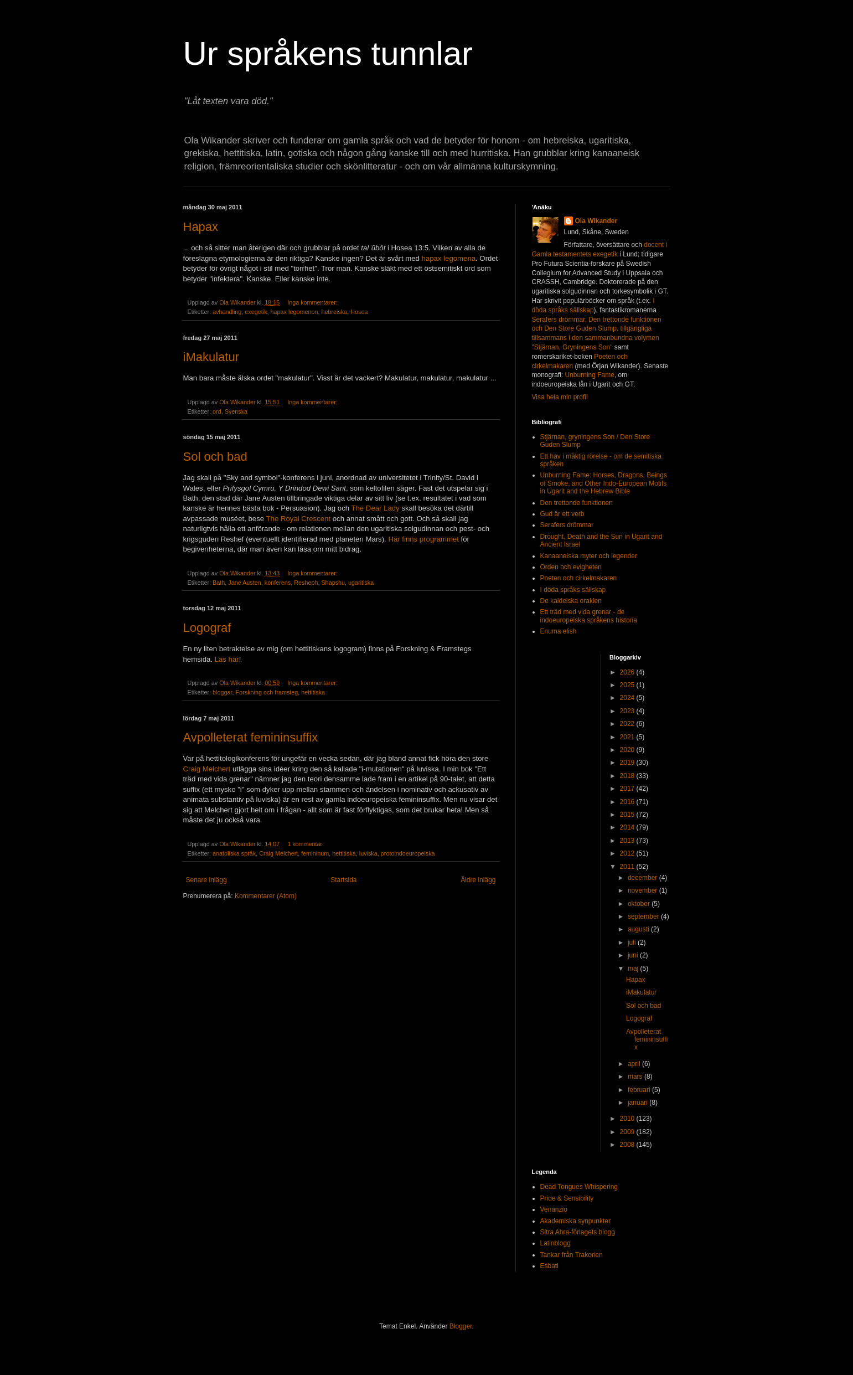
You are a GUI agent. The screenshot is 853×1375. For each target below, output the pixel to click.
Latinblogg (555, 1243)
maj (634, 968)
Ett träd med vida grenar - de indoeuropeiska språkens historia (588, 616)
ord (217, 411)
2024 (628, 698)
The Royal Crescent (298, 518)
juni (634, 955)
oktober (640, 904)
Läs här (227, 659)
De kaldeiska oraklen (571, 601)
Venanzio (553, 1209)
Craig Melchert (207, 769)
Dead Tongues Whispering (579, 1187)
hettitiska (313, 692)
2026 (628, 672)
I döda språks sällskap (573, 590)
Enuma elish (558, 631)
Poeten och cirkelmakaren (578, 578)
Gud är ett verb (562, 514)
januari (638, 1102)
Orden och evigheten (571, 567)
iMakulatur (211, 357)
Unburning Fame (589, 375)
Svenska (236, 411)
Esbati (549, 1266)
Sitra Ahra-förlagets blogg (577, 1232)
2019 (628, 762)
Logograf (207, 628)
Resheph (306, 582)
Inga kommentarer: (313, 302)
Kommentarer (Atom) (266, 896)
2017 (628, 788)
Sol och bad (215, 457)
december (643, 878)
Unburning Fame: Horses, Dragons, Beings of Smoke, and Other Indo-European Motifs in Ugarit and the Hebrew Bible (603, 483)
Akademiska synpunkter (575, 1221)
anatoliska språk (234, 853)
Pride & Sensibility (567, 1198)
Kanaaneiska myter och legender (588, 556)
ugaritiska (361, 582)
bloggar (222, 692)
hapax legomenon (294, 311)
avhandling (227, 311)
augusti (639, 929)
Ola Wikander (596, 221)
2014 (628, 827)
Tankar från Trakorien (571, 1255)
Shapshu (333, 582)
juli (633, 942)
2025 (628, 685)
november (643, 890)
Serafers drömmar (567, 525)
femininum (315, 853)
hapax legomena (449, 258)
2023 (628, 711)
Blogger (460, 1326)
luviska (368, 853)
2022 (628, 724)
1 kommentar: (306, 844)
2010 (628, 1118)
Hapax (201, 227)
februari (640, 1090)
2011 (628, 867)
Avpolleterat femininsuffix (250, 737)
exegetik (256, 311)
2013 (628, 840)
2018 (628, 776)
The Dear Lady (375, 508)
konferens (278, 582)
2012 (628, 853)
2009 (628, 1132)
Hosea (359, 311)
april (635, 1064)
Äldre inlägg (478, 880)
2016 (628, 802)
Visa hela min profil (560, 397)
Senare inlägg (206, 880)
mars (636, 1076)
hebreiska (334, 311)
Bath (219, 582)
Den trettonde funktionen (576, 503)
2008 (628, 1145)
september (644, 916)
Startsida (343, 880)
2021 (628, 737)
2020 (628, 750)
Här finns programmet (423, 539)
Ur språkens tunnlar (328, 53)
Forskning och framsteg (267, 692)
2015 (628, 814)
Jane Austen (244, 582)
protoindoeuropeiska (408, 853)
